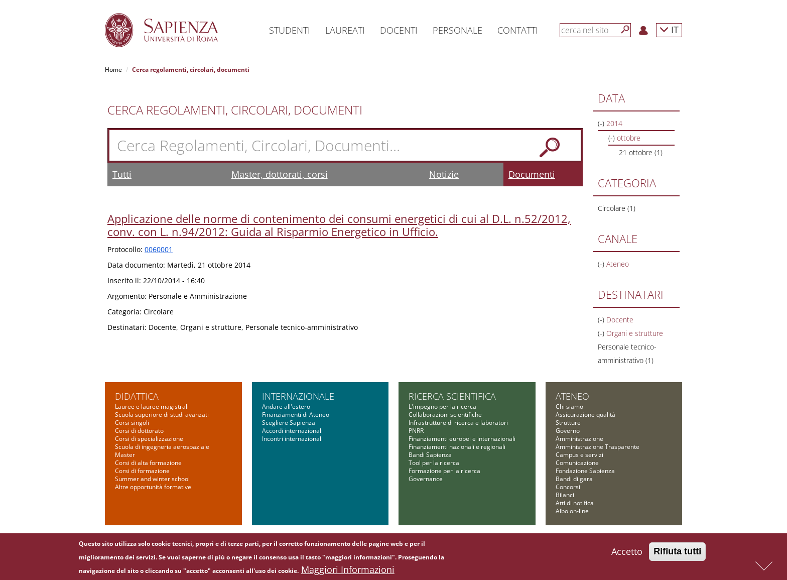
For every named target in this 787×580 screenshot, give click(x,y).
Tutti (122, 174)
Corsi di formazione (142, 471)
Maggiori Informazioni (348, 572)
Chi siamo (569, 406)
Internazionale (298, 396)
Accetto (626, 554)
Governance (426, 479)
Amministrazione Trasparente (597, 446)
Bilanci (565, 495)
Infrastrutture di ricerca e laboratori (458, 422)
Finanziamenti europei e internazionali (462, 438)
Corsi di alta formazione (148, 462)
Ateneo (572, 396)
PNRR (416, 430)
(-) (602, 123)
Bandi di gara (574, 479)
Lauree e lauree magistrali (152, 406)
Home (113, 69)
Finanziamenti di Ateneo (295, 414)
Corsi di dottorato (139, 430)
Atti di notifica (575, 503)
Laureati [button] (345, 30)
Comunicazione (577, 462)
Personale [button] (457, 30)
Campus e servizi (579, 454)
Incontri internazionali (292, 438)
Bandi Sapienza (430, 454)
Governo (568, 430)
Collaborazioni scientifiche (445, 414)
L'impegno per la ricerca (442, 406)
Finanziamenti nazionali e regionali (457, 446)
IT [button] (669, 29)
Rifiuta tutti (677, 554)
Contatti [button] (517, 30)
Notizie (444, 174)
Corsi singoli (132, 422)
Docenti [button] (399, 30)
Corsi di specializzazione (149, 438)
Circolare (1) (616, 208)
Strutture (568, 422)
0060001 (159, 249)
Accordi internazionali (292, 430)
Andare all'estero (286, 406)
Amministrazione (579, 438)
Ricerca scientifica (452, 396)
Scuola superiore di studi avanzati (162, 414)
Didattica (137, 396)
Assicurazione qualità (585, 414)
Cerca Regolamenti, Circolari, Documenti (234, 110)
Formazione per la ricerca (444, 471)
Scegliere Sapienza (288, 422)
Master (125, 454)
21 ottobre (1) (641, 152)
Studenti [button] (289, 30)
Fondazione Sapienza (585, 471)
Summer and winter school (152, 479)
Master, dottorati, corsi (279, 174)
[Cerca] (625, 30)
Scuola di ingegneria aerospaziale (162, 446)
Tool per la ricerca (434, 462)
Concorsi (568, 487)
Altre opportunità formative (153, 487)
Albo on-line (572, 511)
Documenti (531, 174)
